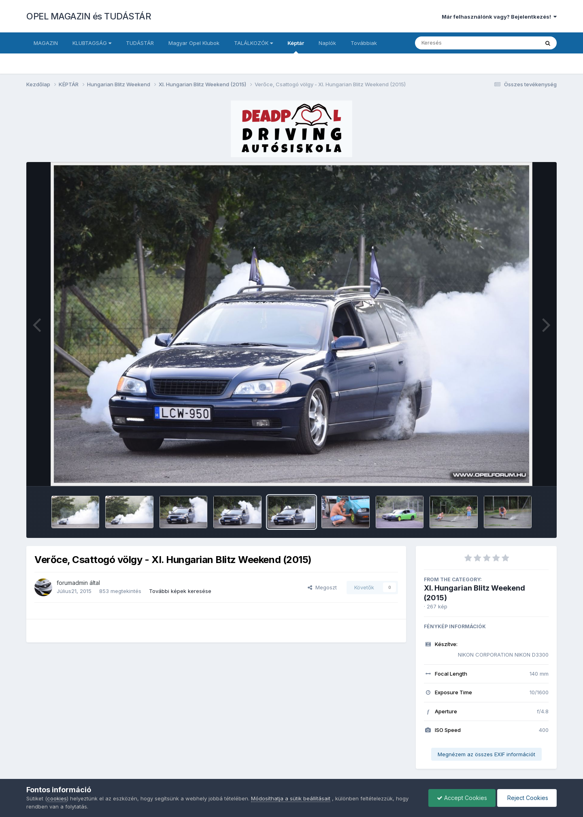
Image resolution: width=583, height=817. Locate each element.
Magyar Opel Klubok (193, 43)
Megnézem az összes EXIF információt (486, 754)
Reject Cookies (527, 797)
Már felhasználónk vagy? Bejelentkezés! (499, 16)
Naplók (327, 43)
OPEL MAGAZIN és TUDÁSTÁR (88, 16)
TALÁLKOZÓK (253, 43)
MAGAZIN (46, 43)
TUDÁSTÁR (140, 43)
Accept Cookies (462, 797)
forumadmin (72, 582)
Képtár (295, 46)
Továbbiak (364, 43)
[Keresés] (455, 42)
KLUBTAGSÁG (91, 43)
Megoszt (322, 587)
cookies (57, 798)
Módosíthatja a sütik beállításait (290, 798)
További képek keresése (180, 591)
